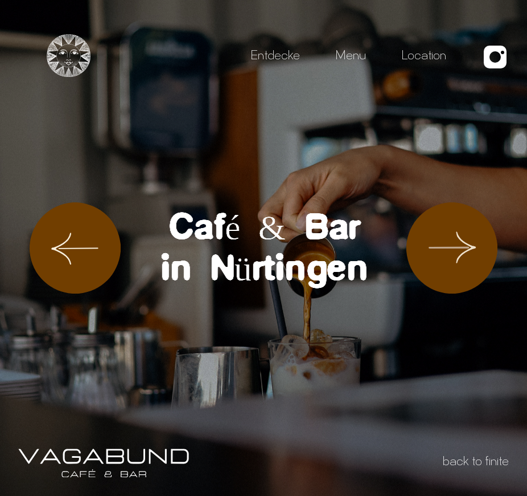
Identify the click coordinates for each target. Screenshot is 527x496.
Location (423, 57)
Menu (350, 57)
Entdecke (275, 57)
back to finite (476, 463)
